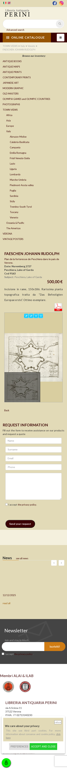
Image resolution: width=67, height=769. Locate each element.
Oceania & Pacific (15, 222)
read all (6, 603)
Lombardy (15, 174)
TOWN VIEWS (10, 109)
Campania (15, 147)
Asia (8, 120)
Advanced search (15, 29)
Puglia (13, 190)
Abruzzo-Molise (18, 136)
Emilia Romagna (18, 152)
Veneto (14, 217)
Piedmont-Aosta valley (22, 185)
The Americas (13, 228)
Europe (10, 125)
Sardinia (14, 195)
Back (6, 410)
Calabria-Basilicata (19, 142)
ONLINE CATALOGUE (25, 37)
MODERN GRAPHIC (13, 88)
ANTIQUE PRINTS (12, 72)
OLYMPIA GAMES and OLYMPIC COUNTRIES (26, 99)
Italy (8, 131)
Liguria (13, 169)
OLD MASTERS (11, 93)
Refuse (58, 722)
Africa (9, 115)
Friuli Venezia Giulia (20, 158)
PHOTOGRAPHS (11, 104)
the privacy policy (27, 504)
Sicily (12, 201)
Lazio (12, 163)
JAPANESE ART (11, 82)
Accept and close (43, 746)
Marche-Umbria (18, 179)
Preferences (19, 746)
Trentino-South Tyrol (21, 206)
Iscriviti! (55, 646)
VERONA (7, 233)
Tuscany (14, 212)
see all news (22, 558)
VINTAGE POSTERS (13, 239)
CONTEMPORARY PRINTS (17, 77)
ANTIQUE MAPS (11, 66)
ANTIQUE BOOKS (12, 61)
